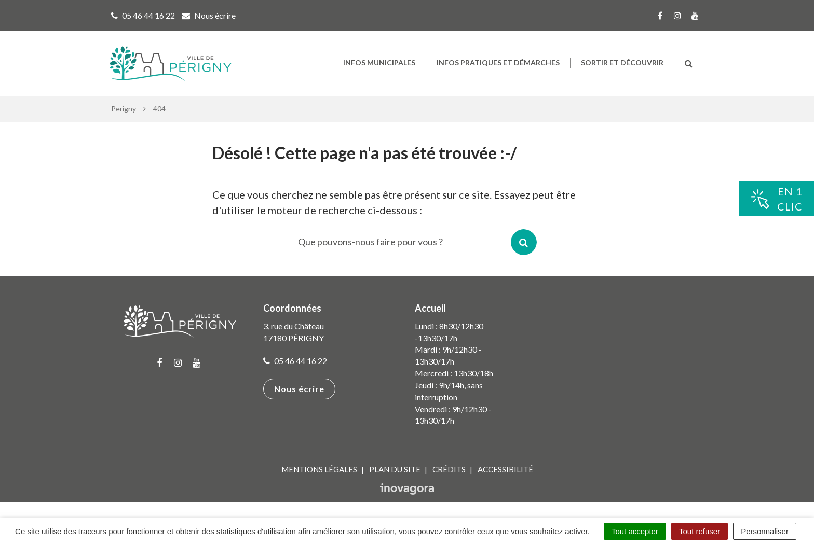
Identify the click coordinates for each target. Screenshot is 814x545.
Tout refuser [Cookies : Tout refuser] (699, 531)
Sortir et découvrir (622, 62)
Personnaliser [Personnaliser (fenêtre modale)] (765, 531)
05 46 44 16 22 (295, 361)
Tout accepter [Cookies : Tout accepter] (635, 531)
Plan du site (394, 469)
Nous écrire (299, 389)
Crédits (449, 469)
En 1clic (777, 199)
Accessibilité (505, 469)
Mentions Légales (319, 469)
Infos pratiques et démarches (498, 62)
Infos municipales (379, 62)
